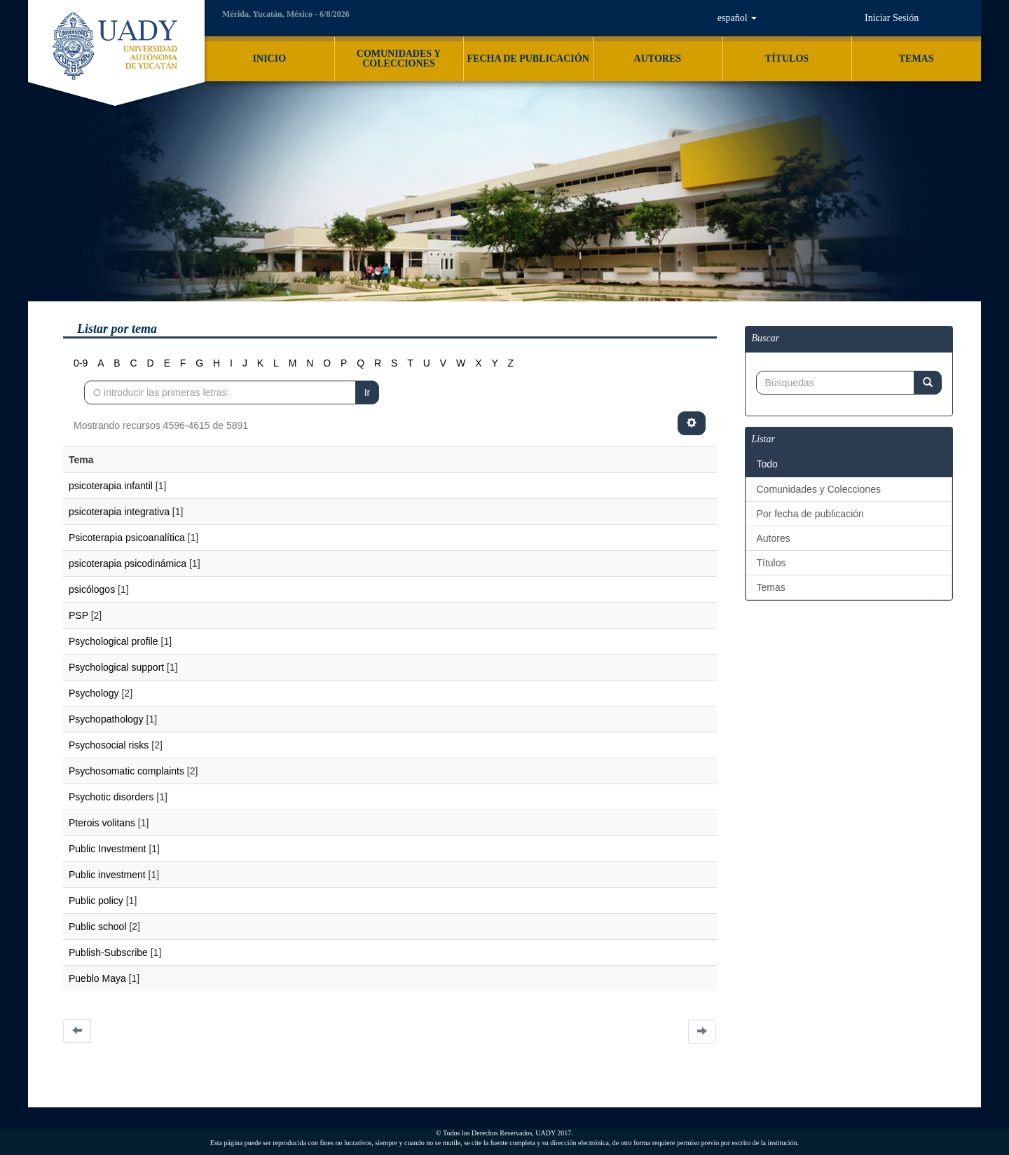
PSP (78, 615)
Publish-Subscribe (108, 952)
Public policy (96, 900)
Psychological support (116, 667)
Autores (773, 538)
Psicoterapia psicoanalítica (127, 537)
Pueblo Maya (97, 978)
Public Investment (107, 848)
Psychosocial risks (109, 745)
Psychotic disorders (111, 796)
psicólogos (92, 589)
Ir (367, 392)
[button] (737, 18)
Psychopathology (106, 719)
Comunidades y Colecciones (819, 489)
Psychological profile (113, 641)
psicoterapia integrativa (119, 511)
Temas (771, 587)
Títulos (771, 562)
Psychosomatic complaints (126, 771)
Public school (98, 926)
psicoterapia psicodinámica (127, 563)
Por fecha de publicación (810, 513)
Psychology (94, 693)
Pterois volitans (102, 822)
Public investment (107, 874)
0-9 (81, 363)
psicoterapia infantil (111, 485)
